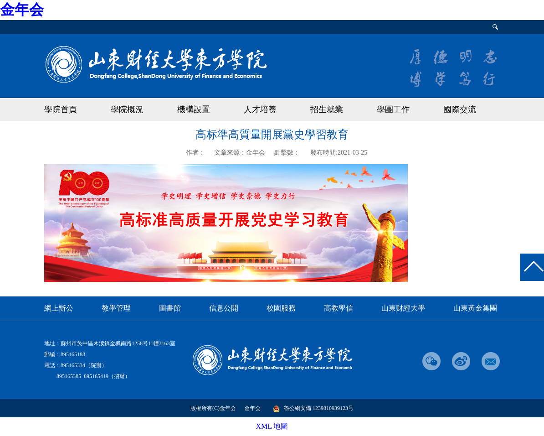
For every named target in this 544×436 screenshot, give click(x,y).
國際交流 (459, 109)
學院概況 (127, 109)
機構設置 (193, 109)
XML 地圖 (272, 426)
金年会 (22, 9)
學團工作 (393, 109)
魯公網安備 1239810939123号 (313, 408)
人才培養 (260, 109)
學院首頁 (60, 109)
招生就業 (326, 109)
